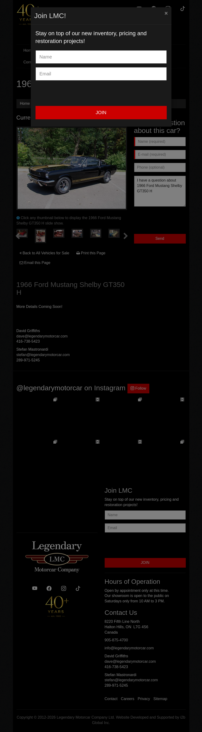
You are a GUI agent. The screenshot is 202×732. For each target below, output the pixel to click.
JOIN (101, 112)
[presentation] (71, 93)
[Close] (166, 13)
